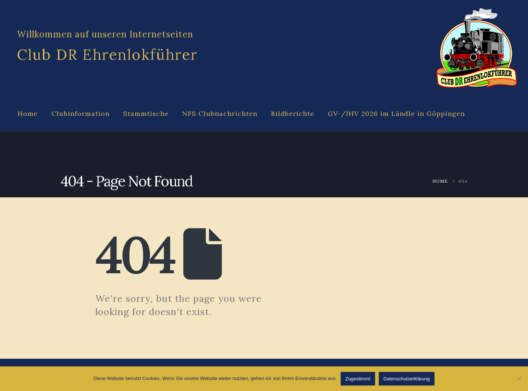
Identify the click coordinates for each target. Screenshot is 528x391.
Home (28, 113)
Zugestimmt (357, 378)
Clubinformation (80, 113)
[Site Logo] (476, 48)
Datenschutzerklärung (407, 378)
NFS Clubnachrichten (219, 113)
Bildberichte (292, 113)
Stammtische (146, 113)
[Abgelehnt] (518, 378)
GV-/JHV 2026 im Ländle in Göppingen (396, 113)
